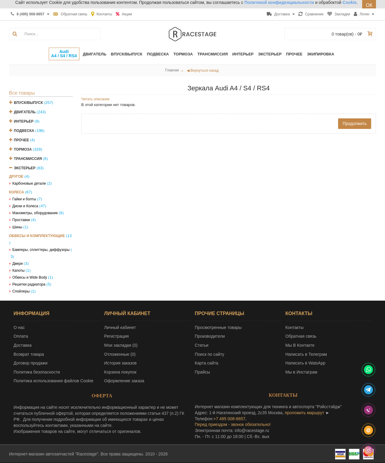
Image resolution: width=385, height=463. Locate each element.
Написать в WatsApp (305, 363)
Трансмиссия (28, 159)
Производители (210, 336)
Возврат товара (29, 354)
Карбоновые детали (29, 183)
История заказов (120, 363)
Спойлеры (21, 291)
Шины (17, 227)
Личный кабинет (120, 327)
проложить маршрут (304, 412)
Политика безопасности (37, 372)
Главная (172, 70)
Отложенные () (119, 354)
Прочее (21, 140)
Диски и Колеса (25, 206)
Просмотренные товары (218, 327)
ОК (369, 5)
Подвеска (24, 131)
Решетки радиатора (28, 284)
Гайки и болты (24, 199)
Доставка (23, 345)
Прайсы (202, 372)
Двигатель (24, 112)
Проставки (21, 220)
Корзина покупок (120, 372)
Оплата (21, 336)
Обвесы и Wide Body (29, 277)
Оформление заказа (124, 380)
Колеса (16, 192)
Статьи (201, 345)
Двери (17, 263)
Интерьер (23, 121)
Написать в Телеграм (306, 354)
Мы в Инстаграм (301, 372)
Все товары (22, 92)
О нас (19, 327)
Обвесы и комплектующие (37, 236)
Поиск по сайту (209, 354)
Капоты (18, 270)
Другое (16, 176)
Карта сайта (206, 363)
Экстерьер (24, 168)
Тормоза (23, 149)
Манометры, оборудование (35, 213)
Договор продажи (31, 363)
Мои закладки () (120, 345)
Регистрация (116, 336)
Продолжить (355, 123)
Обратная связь (300, 336)
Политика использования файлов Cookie (54, 380)
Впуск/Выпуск (28, 103)
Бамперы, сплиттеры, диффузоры (40, 250)
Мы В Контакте (300, 345)
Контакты (294, 327)
